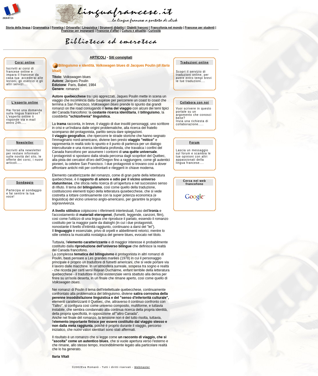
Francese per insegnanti (77, 30)
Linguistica (89, 27)
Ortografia (73, 27)
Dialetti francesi (137, 27)
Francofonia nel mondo (166, 27)
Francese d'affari (108, 30)
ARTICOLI (98, 57)
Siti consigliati (120, 57)
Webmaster (142, 367)
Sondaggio (25, 182)
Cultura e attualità (134, 30)
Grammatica (41, 27)
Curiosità (154, 30)
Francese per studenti (199, 27)
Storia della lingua (18, 27)
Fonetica (57, 27)
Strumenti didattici (112, 27)
